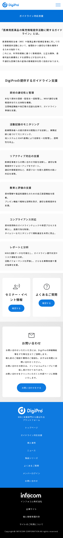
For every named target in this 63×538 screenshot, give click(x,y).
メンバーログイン (31, 473)
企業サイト (31, 509)
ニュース (31, 450)
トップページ (31, 427)
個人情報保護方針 (31, 516)
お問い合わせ (31, 480)
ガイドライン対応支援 (31, 435)
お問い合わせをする (31, 387)
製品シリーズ (31, 458)
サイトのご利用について (31, 524)
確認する (16, 308)
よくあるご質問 (31, 465)
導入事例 (31, 442)
